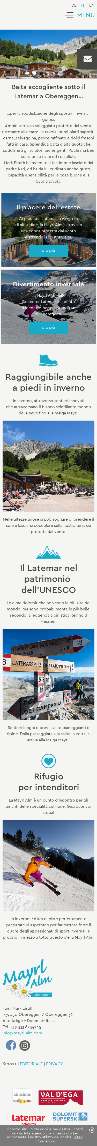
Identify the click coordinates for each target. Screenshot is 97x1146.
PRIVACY (54, 1064)
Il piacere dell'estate (48, 207)
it (83, 5)
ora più (48, 250)
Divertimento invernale (48, 284)
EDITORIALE (31, 1064)
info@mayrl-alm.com (22, 1033)
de (74, 5)
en (91, 5)
